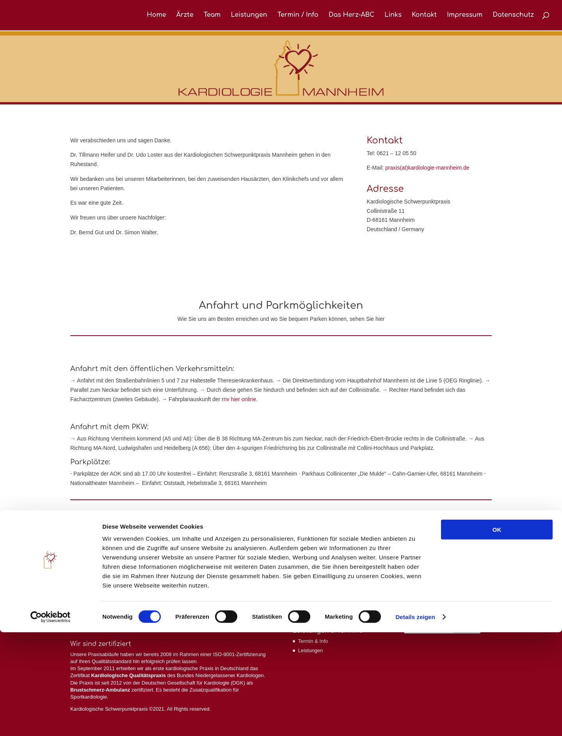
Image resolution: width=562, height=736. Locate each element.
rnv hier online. (240, 399)
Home (156, 16)
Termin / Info (297, 16)
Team (212, 16)
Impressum (464, 16)
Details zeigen (415, 720)
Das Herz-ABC (351, 16)
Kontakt (424, 16)
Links (393, 16)
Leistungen (249, 16)
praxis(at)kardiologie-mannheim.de (427, 168)
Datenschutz (513, 16)
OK (497, 633)
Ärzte (185, 16)
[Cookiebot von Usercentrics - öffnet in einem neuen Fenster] (50, 721)
